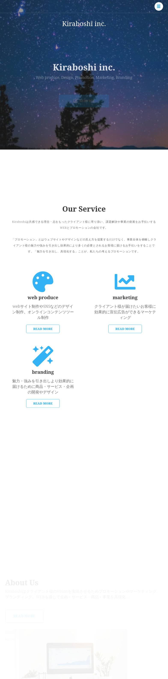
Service (84, 102)
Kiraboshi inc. (84, 23)
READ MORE (125, 350)
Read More (43, 350)
